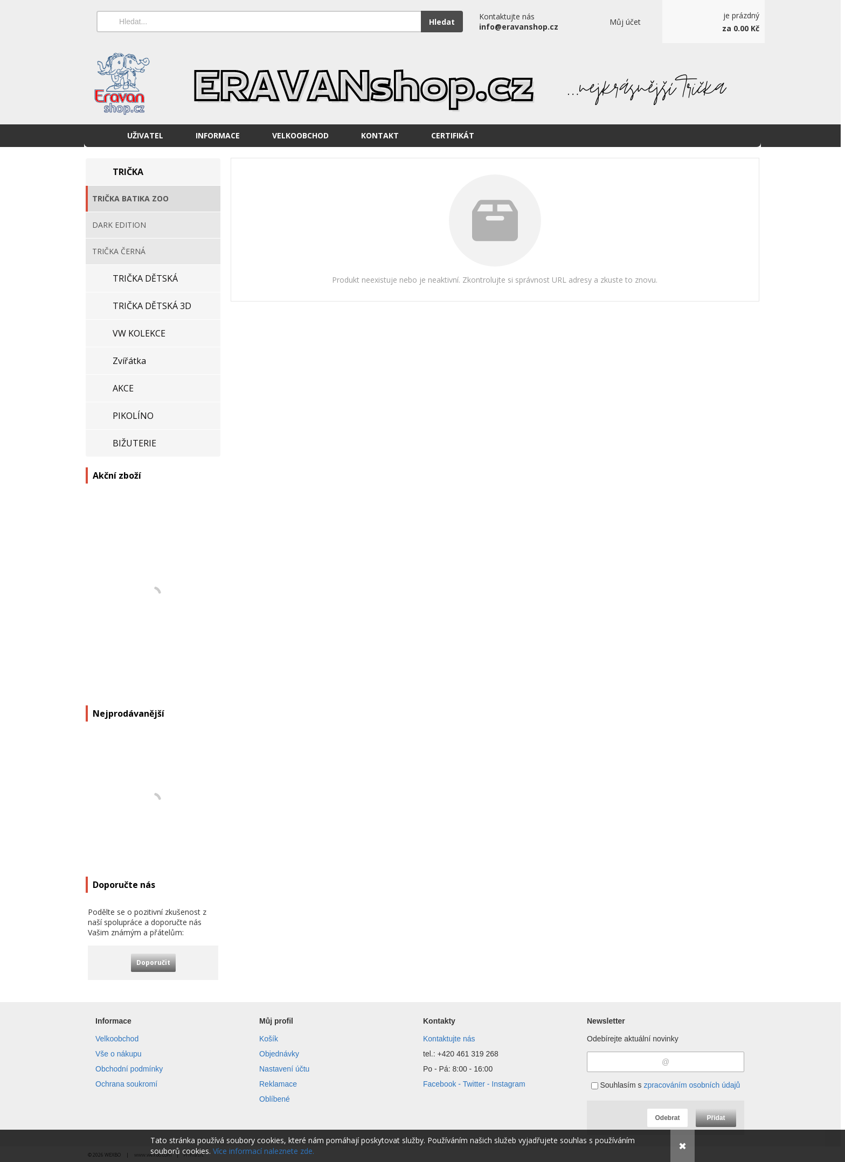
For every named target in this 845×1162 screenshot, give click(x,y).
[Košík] (713, 21)
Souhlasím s (665, 1085)
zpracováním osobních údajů (691, 1085)
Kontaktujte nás (449, 1038)
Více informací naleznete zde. (263, 1151)
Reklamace (278, 1084)
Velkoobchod (116, 1038)
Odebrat (667, 1118)
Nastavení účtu (284, 1069)
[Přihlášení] (610, 21)
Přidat (716, 1118)
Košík (268, 1038)
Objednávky (279, 1053)
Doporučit (153, 962)
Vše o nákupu (118, 1053)
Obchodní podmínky (129, 1069)
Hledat (442, 22)
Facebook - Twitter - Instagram (474, 1084)
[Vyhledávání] (258, 21)
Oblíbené (274, 1099)
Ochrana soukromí (126, 1084)
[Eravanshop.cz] (422, 83)
